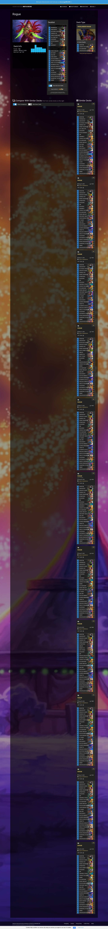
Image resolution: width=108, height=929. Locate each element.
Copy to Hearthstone (83, 111)
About (92, 923)
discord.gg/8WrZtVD (64, 2)
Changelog (66, 923)
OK (74, 927)
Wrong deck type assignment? (86, 53)
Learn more (81, 927)
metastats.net (37, 923)
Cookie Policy (86, 923)
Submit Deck (84, 6)
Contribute (63, 6)
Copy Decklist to (57, 89)
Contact (72, 923)
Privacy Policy (79, 923)
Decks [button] (93, 6)
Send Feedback (73, 6)
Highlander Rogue (84, 26)
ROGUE (80, 106)
